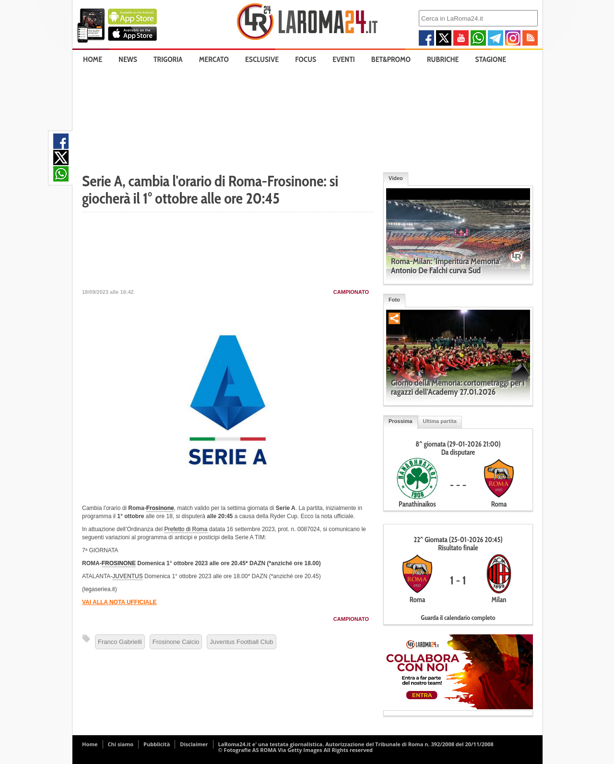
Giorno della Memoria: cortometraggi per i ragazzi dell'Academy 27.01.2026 (457, 387)
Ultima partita (440, 421)
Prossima (401, 421)
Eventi (343, 59)
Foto (394, 300)
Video (396, 178)
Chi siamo (121, 744)
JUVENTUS (127, 576)
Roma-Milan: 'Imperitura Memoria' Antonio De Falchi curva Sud (446, 266)
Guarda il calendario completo (458, 617)
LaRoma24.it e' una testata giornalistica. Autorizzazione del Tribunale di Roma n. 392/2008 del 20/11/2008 (356, 744)
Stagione (491, 59)
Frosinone (160, 508)
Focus (305, 59)
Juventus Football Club (241, 641)
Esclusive (262, 59)
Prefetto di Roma (185, 529)
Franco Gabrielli (120, 641)
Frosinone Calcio (176, 641)
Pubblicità (156, 744)
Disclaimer (194, 744)
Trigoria (168, 59)
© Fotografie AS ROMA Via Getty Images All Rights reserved (295, 749)
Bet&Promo (391, 59)
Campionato (351, 292)
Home (92, 59)
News (127, 59)
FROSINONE (119, 563)
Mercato (214, 59)
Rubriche (443, 59)
